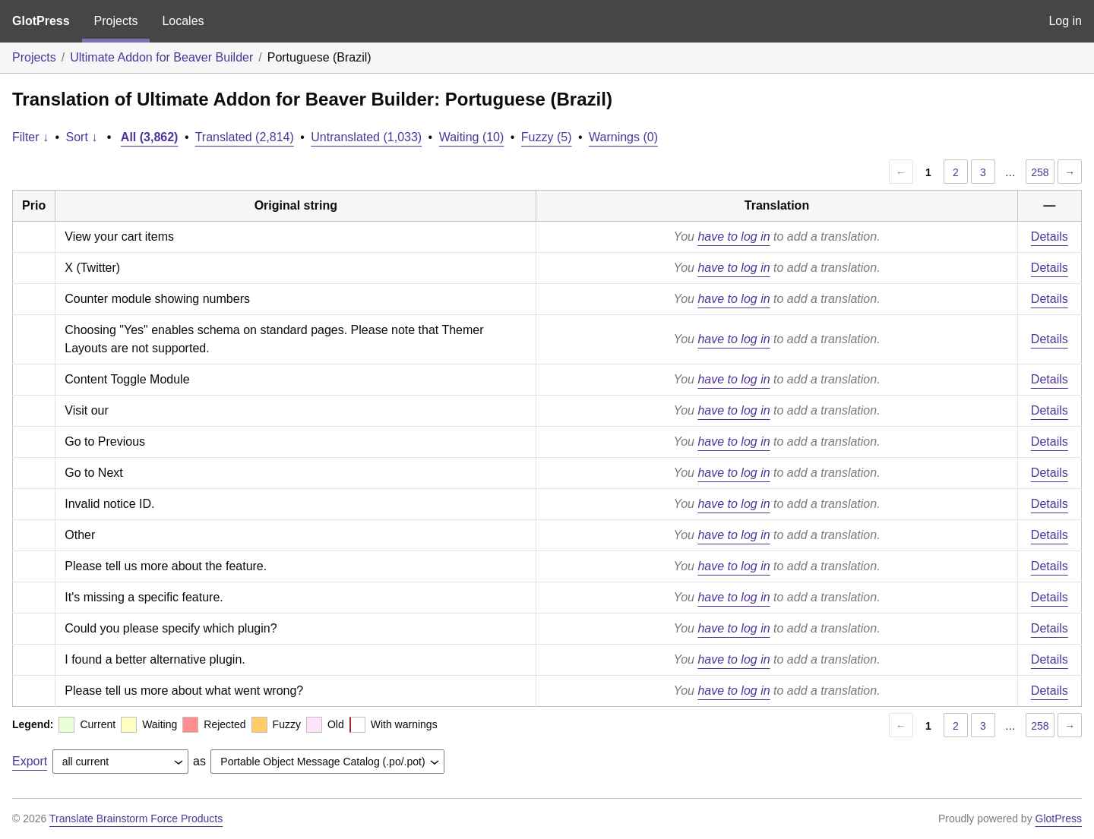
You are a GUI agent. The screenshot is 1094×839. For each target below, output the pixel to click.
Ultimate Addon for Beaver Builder (161, 57)
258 (1039, 172)
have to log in (733, 236)
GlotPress (41, 20)
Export (29, 761)
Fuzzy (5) (546, 137)
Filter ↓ (30, 137)
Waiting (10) (471, 137)
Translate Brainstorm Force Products (136, 818)
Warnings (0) (623, 137)
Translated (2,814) (244, 137)
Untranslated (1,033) (366, 137)
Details (1049, 236)
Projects (116, 20)
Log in (1065, 20)
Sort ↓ (82, 137)
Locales (183, 20)
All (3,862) (150, 137)
